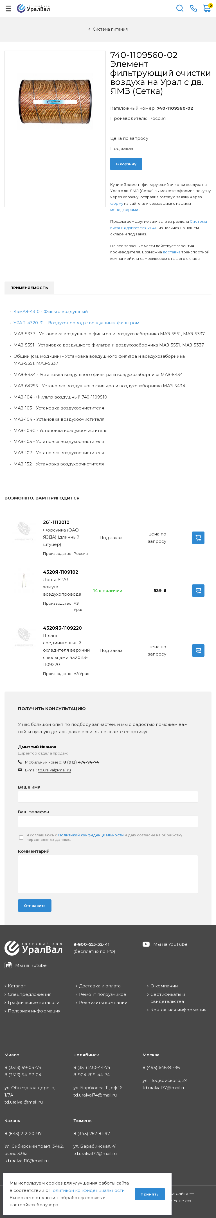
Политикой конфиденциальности (91, 835)
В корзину (126, 164)
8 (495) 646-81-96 (161, 1067)
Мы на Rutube (31, 965)
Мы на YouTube (170, 944)
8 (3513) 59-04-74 (22, 1067)
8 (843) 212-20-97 (23, 1133)
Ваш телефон (33, 811)
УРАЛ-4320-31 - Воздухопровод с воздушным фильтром (76, 322)
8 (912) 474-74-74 (81, 762)
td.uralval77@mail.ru (164, 1087)
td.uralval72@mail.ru (95, 1153)
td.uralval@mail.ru (54, 770)
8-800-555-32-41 (193, 8)
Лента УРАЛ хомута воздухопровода (62, 586)
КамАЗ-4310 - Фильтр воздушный (51, 311)
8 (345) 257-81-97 (91, 1133)
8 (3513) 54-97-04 (22, 1074)
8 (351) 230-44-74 (91, 1067)
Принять (150, 1194)
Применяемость (29, 287)
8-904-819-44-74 (91, 1074)
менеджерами (124, 209)
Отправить (35, 905)
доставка (172, 252)
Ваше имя (29, 787)
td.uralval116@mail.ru (26, 1160)
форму (116, 203)
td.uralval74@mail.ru (95, 1095)
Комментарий (34, 851)
